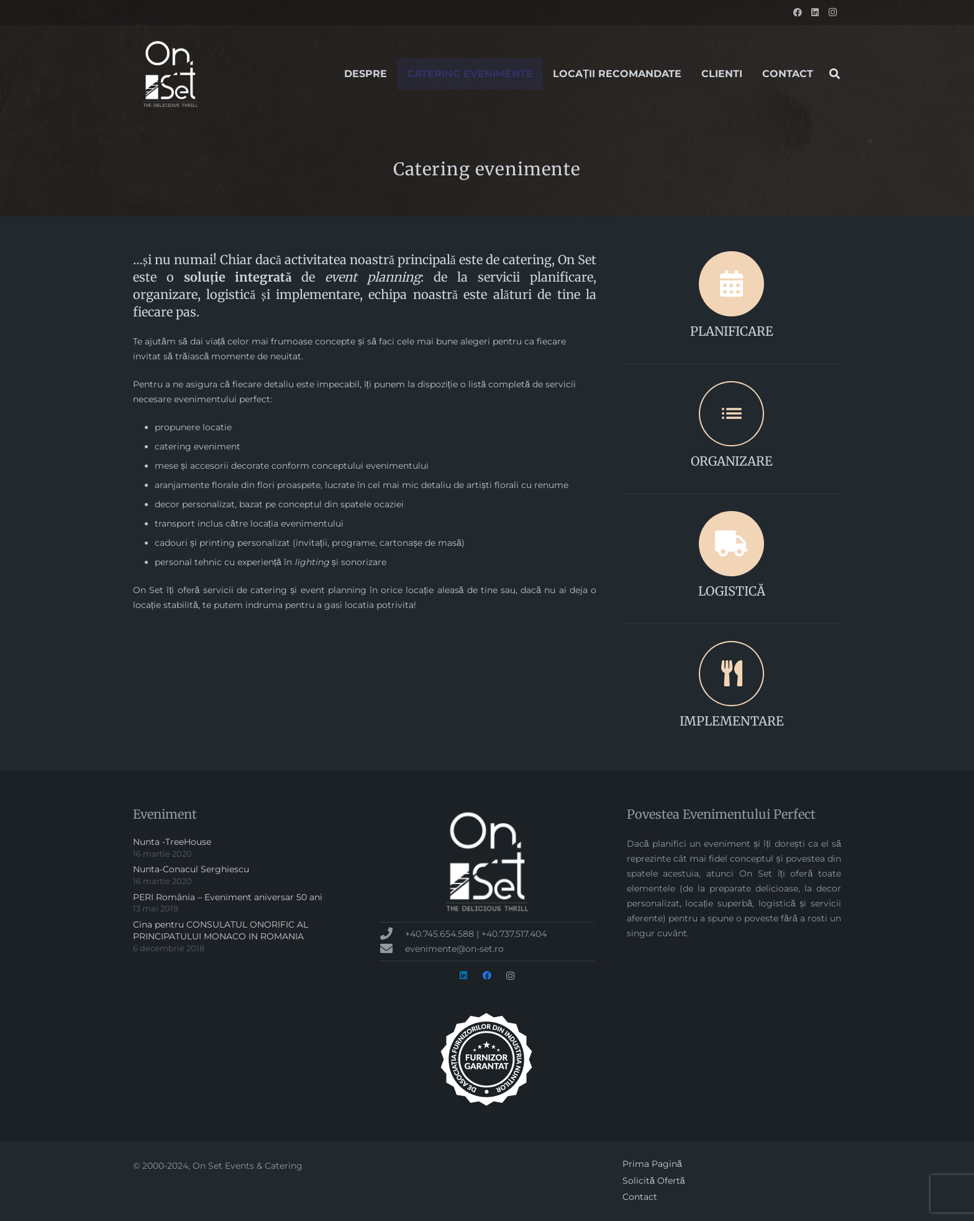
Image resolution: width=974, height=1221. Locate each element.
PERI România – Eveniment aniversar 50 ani (227, 897)
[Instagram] (832, 12)
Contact (639, 1196)
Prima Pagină (652, 1163)
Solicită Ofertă (653, 1180)
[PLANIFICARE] (731, 283)
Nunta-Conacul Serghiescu (191, 869)
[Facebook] (797, 12)
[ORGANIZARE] (731, 413)
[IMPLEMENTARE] (731, 673)
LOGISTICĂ (731, 591)
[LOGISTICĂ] (731, 543)
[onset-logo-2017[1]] (170, 74)
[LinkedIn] (815, 12)
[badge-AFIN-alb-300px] (487, 1059)
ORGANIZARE (732, 461)
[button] (834, 74)
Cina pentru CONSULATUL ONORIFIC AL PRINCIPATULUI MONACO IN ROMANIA (220, 930)
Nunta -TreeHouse (172, 841)
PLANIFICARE (731, 331)
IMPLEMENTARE (732, 721)
